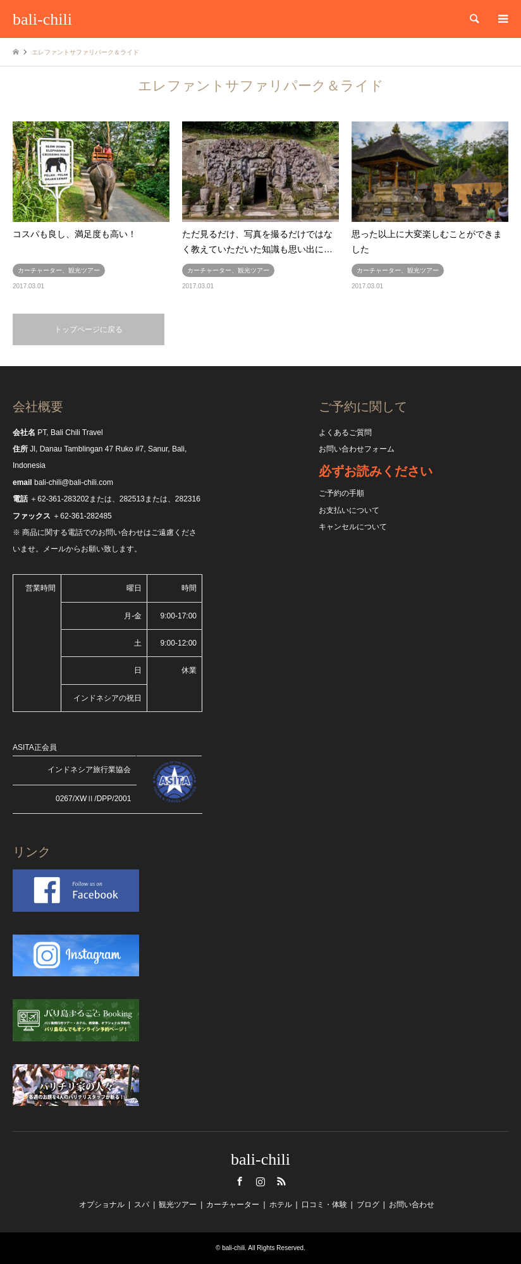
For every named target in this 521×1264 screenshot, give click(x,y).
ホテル (280, 1204)
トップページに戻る (88, 329)
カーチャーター (232, 1204)
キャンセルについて (353, 526)
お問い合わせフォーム (357, 449)
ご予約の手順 (341, 493)
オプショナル (102, 1204)
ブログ (368, 1204)
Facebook (239, 1181)
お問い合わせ (411, 1204)
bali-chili (260, 1159)
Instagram (260, 1181)
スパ (141, 1204)
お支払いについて (349, 510)
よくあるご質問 (345, 432)
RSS (281, 1181)
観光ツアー (178, 1204)
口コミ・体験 (324, 1204)
